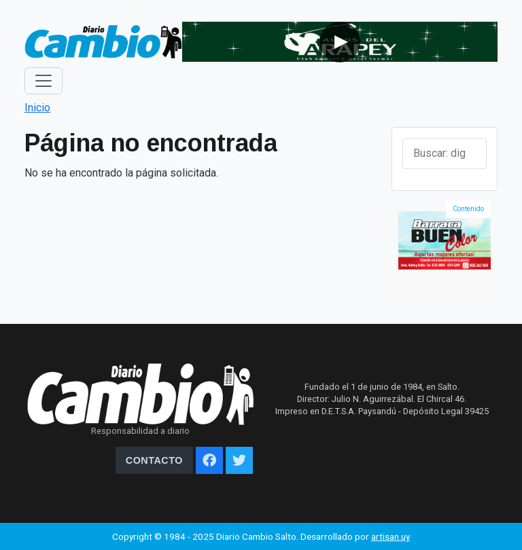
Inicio (37, 107)
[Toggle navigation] (43, 80)
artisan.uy (390, 536)
